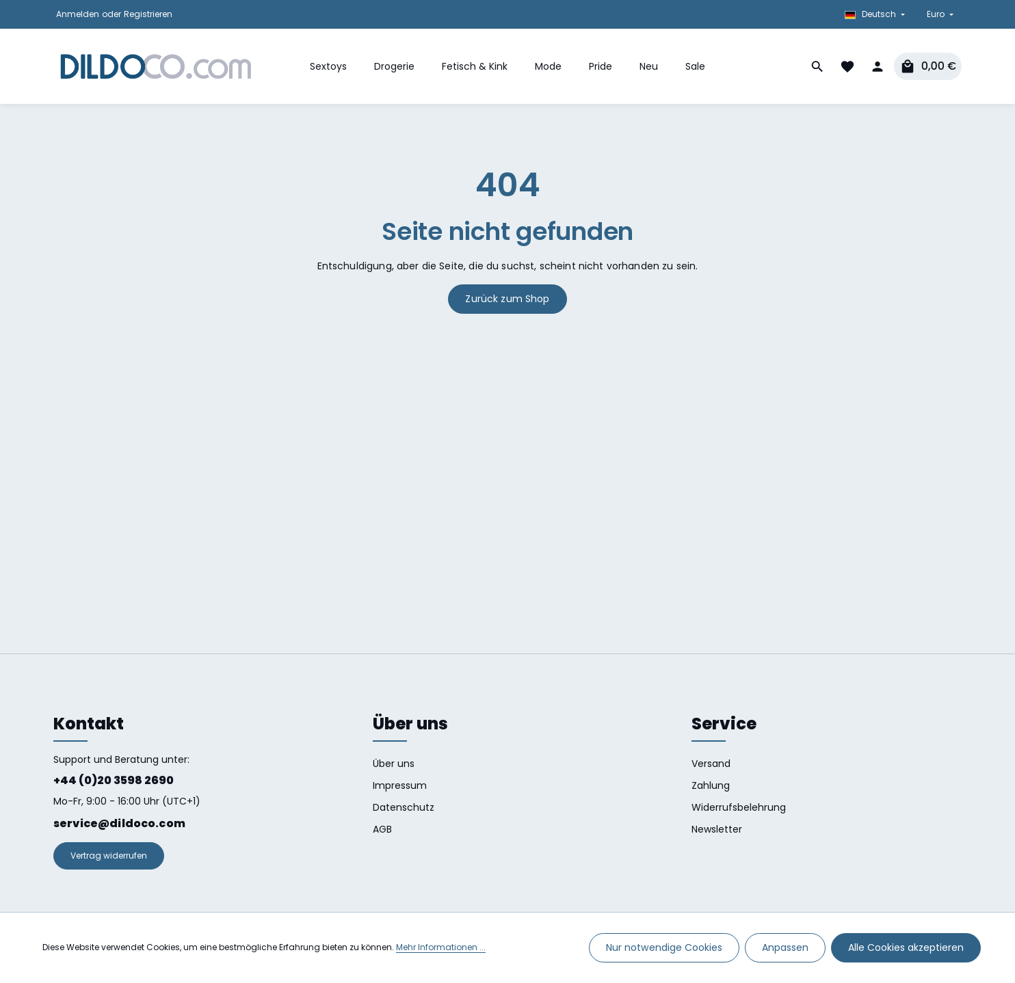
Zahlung (710, 785)
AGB (382, 829)
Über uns (393, 763)
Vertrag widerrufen (108, 855)
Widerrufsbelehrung (738, 807)
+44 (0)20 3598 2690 (113, 780)
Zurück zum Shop (507, 299)
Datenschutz (403, 807)
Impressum (400, 785)
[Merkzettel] (847, 66)
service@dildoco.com (119, 823)
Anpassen (785, 947)
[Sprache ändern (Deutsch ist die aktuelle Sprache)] (874, 14)
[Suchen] (817, 66)
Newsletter (716, 829)
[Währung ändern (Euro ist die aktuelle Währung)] (939, 14)
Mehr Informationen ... (441, 948)
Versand (710, 763)
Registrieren (148, 14)
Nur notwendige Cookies (664, 947)
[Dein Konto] (877, 66)
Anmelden (77, 14)
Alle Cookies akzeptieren (906, 947)
